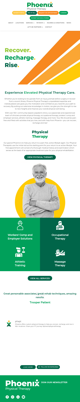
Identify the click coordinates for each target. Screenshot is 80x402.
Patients (40, 23)
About (10, 23)
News (69, 23)
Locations (20, 23)
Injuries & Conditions (55, 23)
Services (30, 23)
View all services (40, 278)
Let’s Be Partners (35, 27)
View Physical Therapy (40, 157)
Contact (48, 27)
